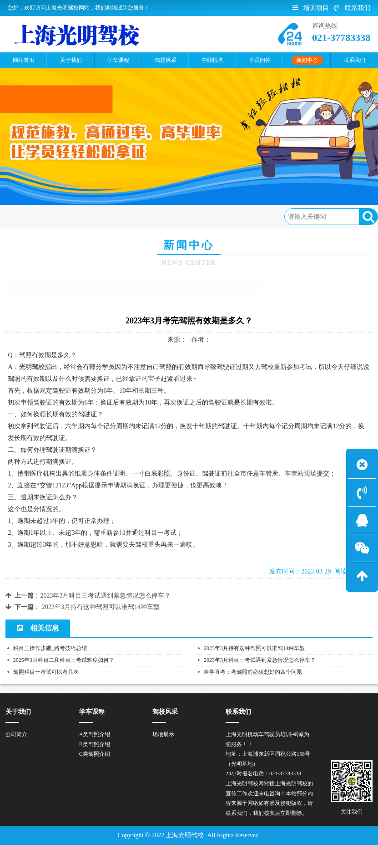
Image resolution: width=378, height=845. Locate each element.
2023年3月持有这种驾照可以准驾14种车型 (101, 607)
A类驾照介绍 (95, 734)
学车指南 (189, 287)
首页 (46, 216)
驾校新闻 (138, 287)
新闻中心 (77, 216)
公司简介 (16, 734)
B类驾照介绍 (94, 744)
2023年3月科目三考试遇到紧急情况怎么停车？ (105, 595)
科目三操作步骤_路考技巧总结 (50, 648)
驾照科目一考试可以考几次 (46, 672)
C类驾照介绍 (94, 754)
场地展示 (163, 734)
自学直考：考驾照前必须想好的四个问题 (253, 672)
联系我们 (352, 8)
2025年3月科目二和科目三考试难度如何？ (63, 660)
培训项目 (310, 8)
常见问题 (113, 216)
